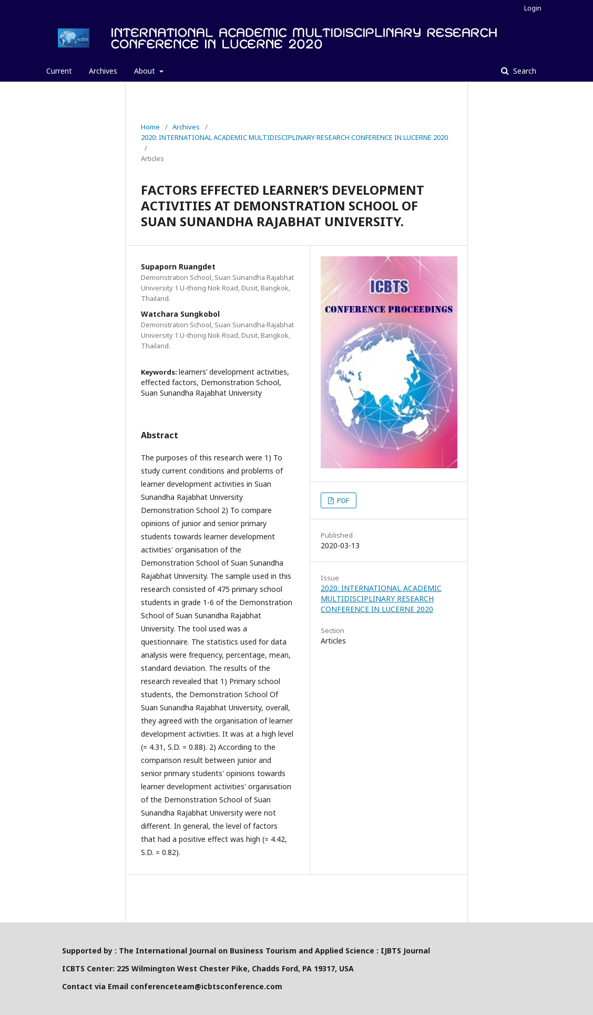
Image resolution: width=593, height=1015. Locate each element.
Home (150, 127)
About (145, 71)
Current (59, 71)
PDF (342, 500)
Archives (103, 71)
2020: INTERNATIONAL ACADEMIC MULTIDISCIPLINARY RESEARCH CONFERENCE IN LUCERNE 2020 (294, 137)
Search (523, 71)
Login (532, 8)
